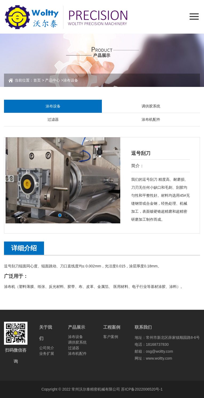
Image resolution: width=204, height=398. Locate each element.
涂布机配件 (151, 119)
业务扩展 (46, 353)
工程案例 (111, 327)
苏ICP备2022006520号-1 (142, 389)
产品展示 (76, 327)
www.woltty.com (159, 358)
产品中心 (52, 80)
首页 (37, 80)
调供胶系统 (151, 106)
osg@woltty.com (159, 351)
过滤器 (53, 119)
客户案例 (110, 337)
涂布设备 (70, 80)
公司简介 (46, 348)
